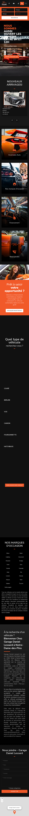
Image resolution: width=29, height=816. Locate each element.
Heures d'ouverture (11, 56)
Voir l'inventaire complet (14, 485)
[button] (14, 812)
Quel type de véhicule (14, 342)
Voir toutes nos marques (14, 618)
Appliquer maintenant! (14, 310)
